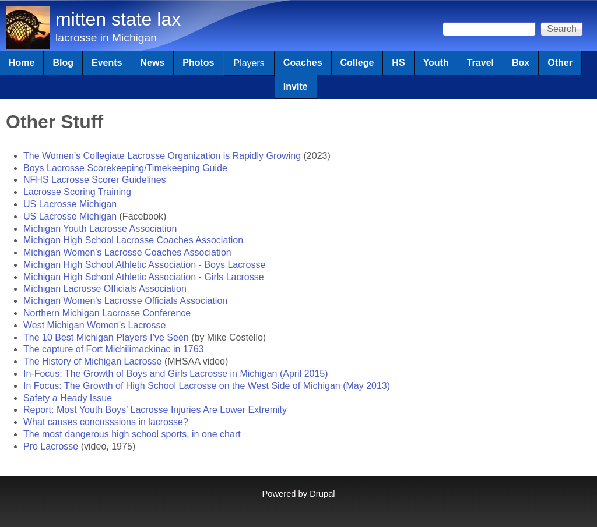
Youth (436, 63)
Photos (198, 63)
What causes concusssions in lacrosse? (105, 422)
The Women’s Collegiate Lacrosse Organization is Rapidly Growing (162, 156)
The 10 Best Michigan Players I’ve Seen (106, 337)
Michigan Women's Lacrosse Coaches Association (127, 252)
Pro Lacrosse (50, 446)
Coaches (302, 63)
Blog (62, 63)
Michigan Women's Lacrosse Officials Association (125, 301)
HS (398, 63)
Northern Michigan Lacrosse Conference (107, 313)
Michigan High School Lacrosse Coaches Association (133, 240)
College (357, 63)
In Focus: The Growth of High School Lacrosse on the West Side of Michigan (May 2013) (206, 386)
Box (520, 63)
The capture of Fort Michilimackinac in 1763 (113, 349)
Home (21, 63)
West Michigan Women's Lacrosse (94, 325)
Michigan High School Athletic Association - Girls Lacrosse (143, 277)
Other (560, 63)
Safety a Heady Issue (67, 398)
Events (107, 63)
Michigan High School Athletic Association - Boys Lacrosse (144, 265)
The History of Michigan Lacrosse (92, 361)
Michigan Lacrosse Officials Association (105, 288)
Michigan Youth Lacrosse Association (100, 229)
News (152, 63)
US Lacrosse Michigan (70, 204)
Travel (480, 63)
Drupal (322, 493)
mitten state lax (118, 19)
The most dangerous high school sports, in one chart (132, 434)
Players (248, 63)
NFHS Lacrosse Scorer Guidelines (94, 180)
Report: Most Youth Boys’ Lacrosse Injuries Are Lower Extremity (155, 410)
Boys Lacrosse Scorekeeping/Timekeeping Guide (125, 168)
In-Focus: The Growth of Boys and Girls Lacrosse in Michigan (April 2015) (175, 374)
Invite (295, 86)
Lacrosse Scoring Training (77, 192)
